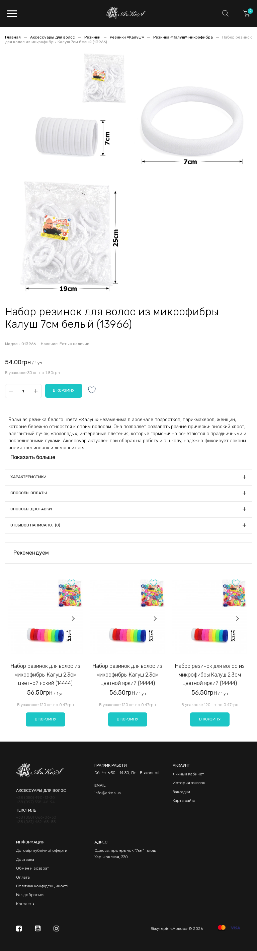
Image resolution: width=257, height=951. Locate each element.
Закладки (181, 791)
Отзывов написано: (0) (35, 525)
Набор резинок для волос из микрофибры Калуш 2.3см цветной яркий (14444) (45, 674)
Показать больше (32, 457)
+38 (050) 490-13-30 (35, 798)
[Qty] (23, 391)
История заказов (189, 782)
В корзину (45, 719)
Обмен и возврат (32, 868)
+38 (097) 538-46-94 (35, 802)
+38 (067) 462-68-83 (36, 822)
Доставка (25, 859)
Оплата (23, 877)
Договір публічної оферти (41, 850)
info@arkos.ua (107, 792)
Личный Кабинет (188, 774)
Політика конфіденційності (42, 886)
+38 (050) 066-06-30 (36, 817)
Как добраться (30, 894)
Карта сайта (184, 800)
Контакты (25, 903)
